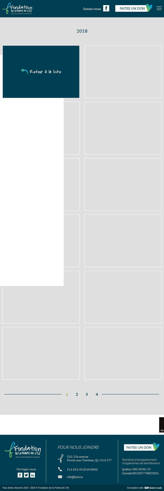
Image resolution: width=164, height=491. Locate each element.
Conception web (135, 487)
